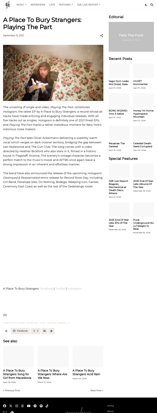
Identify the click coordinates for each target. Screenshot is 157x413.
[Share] (101, 35)
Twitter (60, 288)
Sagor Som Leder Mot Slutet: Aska (119, 83)
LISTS (52, 4)
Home (110, 405)
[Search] (151, 4)
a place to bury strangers (14, 323)
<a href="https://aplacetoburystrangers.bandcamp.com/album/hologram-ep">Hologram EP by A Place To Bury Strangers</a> (53, 267)
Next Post (96, 390)
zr (69, 323)
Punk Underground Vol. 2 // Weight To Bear (143, 224)
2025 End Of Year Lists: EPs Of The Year (119, 222)
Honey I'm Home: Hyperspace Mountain (143, 113)
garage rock (32, 323)
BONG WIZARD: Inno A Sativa (118, 112)
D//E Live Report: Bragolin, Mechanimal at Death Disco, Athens (118, 187)
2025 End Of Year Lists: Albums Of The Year (143, 184)
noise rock (51, 323)
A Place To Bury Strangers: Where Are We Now (52, 374)
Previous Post (12, 390)
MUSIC (20, 4)
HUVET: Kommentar (140, 83)
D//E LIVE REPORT (87, 4)
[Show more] (51, 331)
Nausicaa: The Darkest (117, 145)
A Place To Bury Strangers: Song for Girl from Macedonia (17, 374)
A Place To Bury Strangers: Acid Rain (86, 372)
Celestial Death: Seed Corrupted (142, 145)
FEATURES (65, 4)
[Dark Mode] (146, 4)
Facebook (46, 288)
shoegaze (62, 323)
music (42, 323)
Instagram (74, 288)
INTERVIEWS (38, 4)
